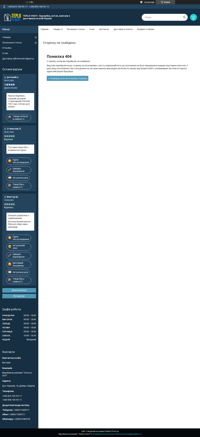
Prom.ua (115, 431)
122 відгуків (149, 2)
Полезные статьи (76, 29)
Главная (44, 29)
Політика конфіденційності (129, 434)
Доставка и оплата (123, 29)
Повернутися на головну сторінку (68, 78)
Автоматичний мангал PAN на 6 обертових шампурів (19, 224)
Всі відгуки (19, 296)
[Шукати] (184, 17)
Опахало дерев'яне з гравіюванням (18, 216)
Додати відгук (19, 290)
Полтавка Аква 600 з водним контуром (18, 148)
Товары (57, 29)
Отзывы (6, 47)
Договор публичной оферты (18, 58)
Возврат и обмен (145, 29)
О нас (92, 29)
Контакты (104, 29)
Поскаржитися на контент (104, 434)
